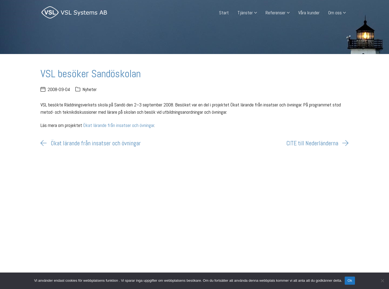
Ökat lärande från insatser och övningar (118, 125)
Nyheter (89, 89)
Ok (349, 280)
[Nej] (382, 280)
